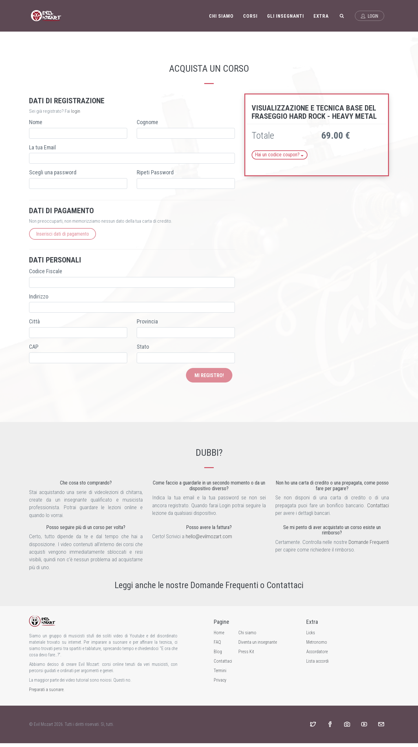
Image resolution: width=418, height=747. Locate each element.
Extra (321, 16)
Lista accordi (317, 664)
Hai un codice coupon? (279, 158)
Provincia (147, 325)
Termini (220, 674)
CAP (34, 350)
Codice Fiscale (45, 275)
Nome (35, 126)
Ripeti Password (155, 176)
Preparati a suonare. (46, 693)
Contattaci (378, 509)
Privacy (220, 683)
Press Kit (246, 655)
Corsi (250, 16)
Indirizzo (38, 300)
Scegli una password (52, 176)
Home (219, 636)
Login (369, 16)
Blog (218, 655)
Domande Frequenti (369, 546)
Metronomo (316, 645)
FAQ (217, 645)
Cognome (147, 126)
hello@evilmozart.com (209, 540)
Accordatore (317, 655)
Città (34, 325)
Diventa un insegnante (257, 645)
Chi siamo (221, 16)
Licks (310, 636)
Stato (143, 350)
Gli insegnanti (285, 16)
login (75, 115)
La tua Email (42, 151)
